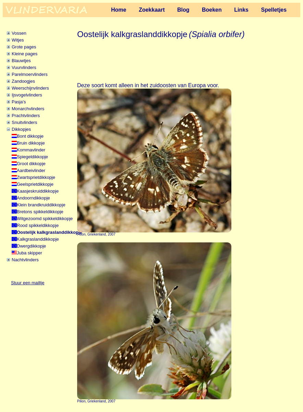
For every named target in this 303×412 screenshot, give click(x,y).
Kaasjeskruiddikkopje (38, 191)
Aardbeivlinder (31, 170)
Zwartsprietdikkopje (36, 177)
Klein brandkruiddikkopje (41, 204)
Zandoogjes (23, 81)
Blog (183, 10)
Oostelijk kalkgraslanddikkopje (49, 232)
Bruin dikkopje (31, 143)
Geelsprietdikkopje (35, 184)
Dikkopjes (21, 129)
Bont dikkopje (30, 136)
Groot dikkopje (31, 163)
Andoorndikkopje (33, 198)
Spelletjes (274, 10)
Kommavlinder (31, 149)
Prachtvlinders (26, 115)
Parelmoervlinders (30, 74)
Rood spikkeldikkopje (38, 225)
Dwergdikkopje (31, 246)
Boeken (212, 10)
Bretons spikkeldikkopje (40, 211)
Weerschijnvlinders (30, 88)
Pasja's (19, 101)
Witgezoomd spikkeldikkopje (45, 218)
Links (241, 10)
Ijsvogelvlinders (27, 95)
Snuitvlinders (24, 122)
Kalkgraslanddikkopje (38, 239)
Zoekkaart (152, 10)
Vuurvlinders (24, 67)
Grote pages (24, 46)
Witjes (18, 40)
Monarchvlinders (28, 108)
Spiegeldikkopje (32, 156)
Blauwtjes (21, 60)
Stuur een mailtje (28, 282)
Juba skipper (29, 252)
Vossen (19, 33)
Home (118, 10)
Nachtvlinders (25, 259)
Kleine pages (24, 53)
